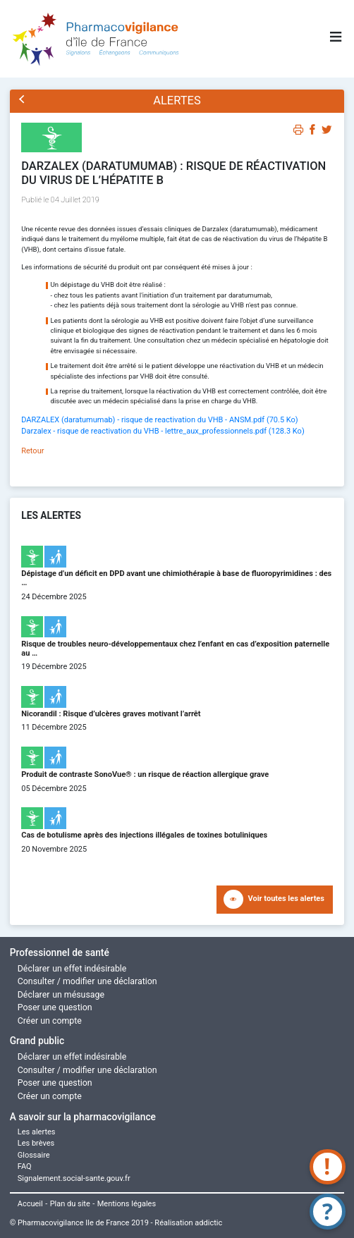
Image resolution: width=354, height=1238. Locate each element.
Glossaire (34, 1155)
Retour (32, 450)
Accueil (30, 1203)
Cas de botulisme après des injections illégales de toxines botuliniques (144, 835)
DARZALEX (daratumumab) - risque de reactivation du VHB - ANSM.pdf (159, 419)
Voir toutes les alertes (286, 898)
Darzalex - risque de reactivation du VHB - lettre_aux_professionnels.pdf (162, 431)
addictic (208, 1222)
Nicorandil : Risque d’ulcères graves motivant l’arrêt (110, 713)
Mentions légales (126, 1203)
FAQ (25, 1166)
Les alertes (37, 1131)
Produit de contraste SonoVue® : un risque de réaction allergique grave (145, 774)
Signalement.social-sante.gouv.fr (74, 1178)
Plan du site (70, 1203)
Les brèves (36, 1143)
